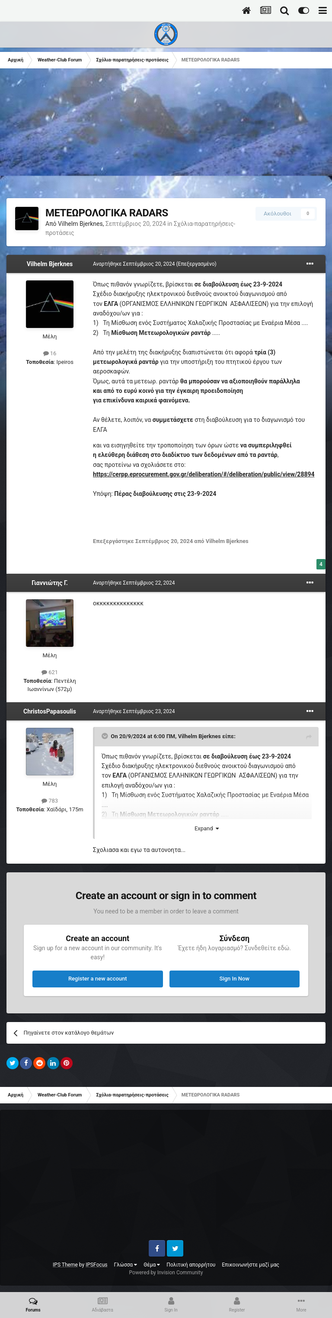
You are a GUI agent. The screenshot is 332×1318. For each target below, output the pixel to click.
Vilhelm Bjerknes (80, 223)
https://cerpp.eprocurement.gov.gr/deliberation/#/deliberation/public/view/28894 (204, 474)
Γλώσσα (125, 1265)
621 (50, 672)
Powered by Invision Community (166, 1273)
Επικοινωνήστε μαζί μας (250, 1265)
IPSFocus (96, 1265)
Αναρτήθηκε (134, 264)
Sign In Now (234, 978)
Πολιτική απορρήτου (190, 1265)
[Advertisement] (107, 137)
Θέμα (152, 1265)
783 (50, 800)
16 (50, 353)
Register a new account (97, 978)
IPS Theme (65, 1265)
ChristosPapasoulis (49, 711)
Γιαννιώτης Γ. (50, 582)
